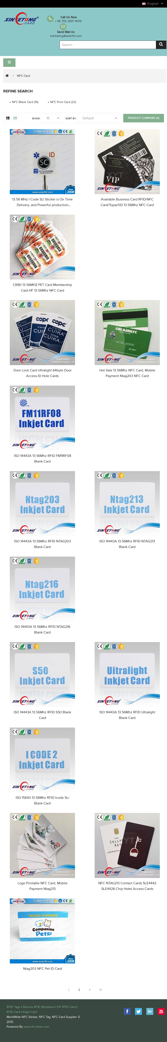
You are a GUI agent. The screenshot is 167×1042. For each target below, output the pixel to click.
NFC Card (23, 76)
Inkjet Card (30, 1012)
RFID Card (13, 1012)
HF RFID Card (66, 1007)
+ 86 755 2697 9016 (68, 21)
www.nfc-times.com (36, 1027)
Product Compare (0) (143, 118)
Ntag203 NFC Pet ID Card (42, 969)
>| (100, 990)
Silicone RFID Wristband (39, 1007)
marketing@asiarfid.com (66, 36)
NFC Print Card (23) (63, 102)
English (155, 4)
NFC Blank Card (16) (25, 102)
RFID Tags (13, 1007)
